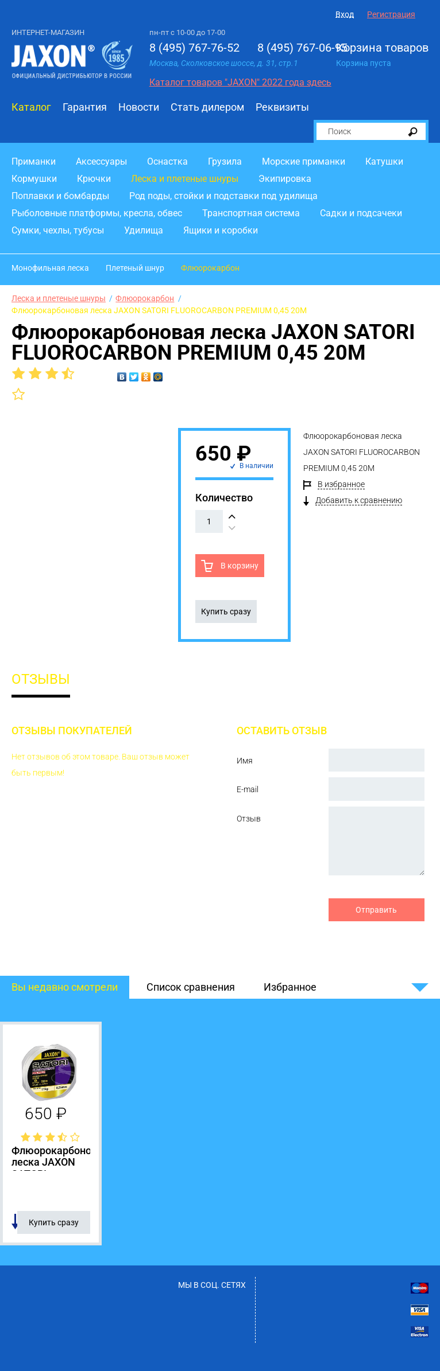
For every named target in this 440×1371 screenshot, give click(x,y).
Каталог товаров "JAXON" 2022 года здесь (240, 82)
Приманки (33, 161)
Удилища (143, 230)
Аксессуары (101, 161)
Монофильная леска (50, 267)
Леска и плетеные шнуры (184, 178)
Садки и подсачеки (361, 213)
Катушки (384, 161)
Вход (344, 14)
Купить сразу (226, 611)
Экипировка (284, 178)
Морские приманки (303, 161)
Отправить (376, 909)
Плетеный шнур (135, 267)
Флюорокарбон (210, 267)
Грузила (225, 161)
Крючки (94, 178)
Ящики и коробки (220, 230)
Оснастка (167, 161)
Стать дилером (207, 107)
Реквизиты (282, 107)
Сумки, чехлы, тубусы (57, 230)
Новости (138, 107)
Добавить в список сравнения (15, 1222)
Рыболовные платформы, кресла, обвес (96, 213)
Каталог (31, 107)
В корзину (238, 565)
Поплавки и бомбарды (60, 195)
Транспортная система (251, 213)
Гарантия (85, 107)
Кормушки (34, 178)
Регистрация (391, 14)
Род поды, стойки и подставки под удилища (223, 195)
